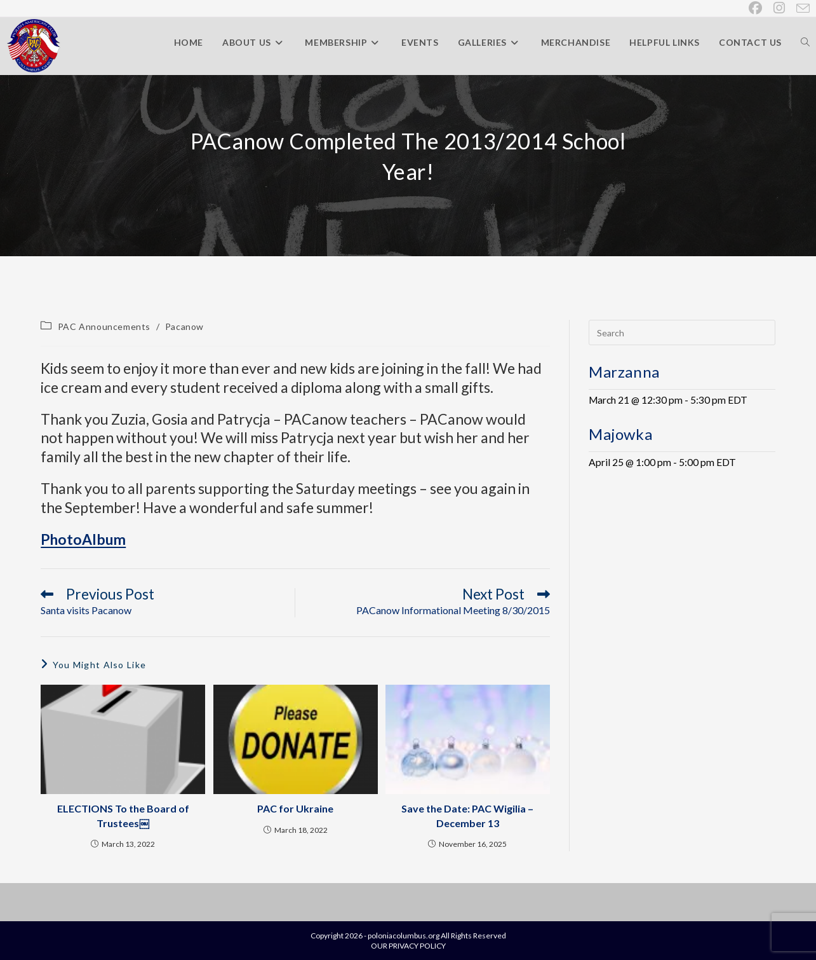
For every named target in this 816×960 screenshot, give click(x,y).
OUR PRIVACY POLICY (408, 945)
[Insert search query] (682, 332)
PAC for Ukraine (295, 808)
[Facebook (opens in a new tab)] (756, 8)
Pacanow (184, 326)
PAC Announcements (104, 326)
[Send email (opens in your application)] (800, 8)
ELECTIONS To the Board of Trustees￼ (123, 815)
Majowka (620, 434)
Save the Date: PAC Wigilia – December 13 (467, 815)
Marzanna (624, 371)
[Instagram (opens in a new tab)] (779, 8)
